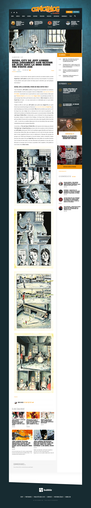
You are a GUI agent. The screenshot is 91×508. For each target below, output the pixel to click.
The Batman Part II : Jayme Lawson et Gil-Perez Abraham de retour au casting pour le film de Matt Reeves (69, 65)
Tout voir (68, 55)
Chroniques (64, 17)
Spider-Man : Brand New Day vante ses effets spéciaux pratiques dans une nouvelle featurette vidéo (69, 60)
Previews (42, 17)
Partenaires (28, 499)
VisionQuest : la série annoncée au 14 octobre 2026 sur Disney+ (68, 76)
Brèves (18, 17)
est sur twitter (29, 402)
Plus (70, 17)
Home (12, 17)
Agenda (29, 17)
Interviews (56, 17)
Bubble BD (68, 499)
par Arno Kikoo (25, 70)
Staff (21, 499)
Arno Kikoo (19, 402)
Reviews (35, 17)
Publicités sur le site (39, 499)
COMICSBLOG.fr (62, 171)
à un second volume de (43, 107)
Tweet (52, 70)
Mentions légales (58, 499)
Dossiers (49, 17)
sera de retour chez (25, 95)
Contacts (49, 499)
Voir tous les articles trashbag (69, 167)
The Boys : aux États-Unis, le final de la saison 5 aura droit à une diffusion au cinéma (68, 71)
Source (15, 396)
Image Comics (37, 95)
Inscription (76, 12)
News (23, 17)
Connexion (69, 12)
